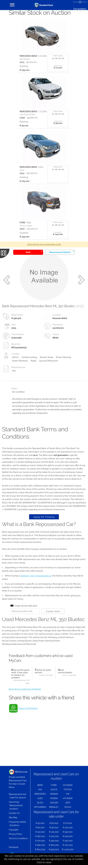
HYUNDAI (68, 785)
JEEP (67, 802)
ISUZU (40, 802)
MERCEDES (40, 794)
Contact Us (14, 813)
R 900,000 (54, 849)
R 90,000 (54, 827)
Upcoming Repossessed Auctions (16, 805)
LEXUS (54, 789)
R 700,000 (68, 845)
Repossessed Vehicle (61, 252)
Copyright (13, 829)
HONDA (54, 798)
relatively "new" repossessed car (35, 575)
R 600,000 (54, 845)
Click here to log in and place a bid (44, 244)
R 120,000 (54, 832)
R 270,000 (40, 840)
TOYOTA (68, 789)
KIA (40, 789)
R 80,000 (40, 827)
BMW (40, 785)
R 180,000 (40, 836)
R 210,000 (54, 836)
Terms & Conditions (18, 838)
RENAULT (54, 807)
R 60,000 (53, 823)
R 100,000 (68, 827)
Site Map (13, 817)
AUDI (40, 798)
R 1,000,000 (67, 849)
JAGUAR (54, 802)
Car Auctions (79, 9)
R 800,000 (40, 849)
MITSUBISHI (40, 807)
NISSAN (54, 794)
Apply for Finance (43, 517)
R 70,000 (67, 823)
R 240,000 (68, 836)
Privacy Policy (15, 834)
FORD (54, 785)
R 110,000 (40, 832)
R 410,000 (68, 840)
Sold (34, 252)
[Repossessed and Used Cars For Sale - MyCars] (44, 5)
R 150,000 (68, 832)
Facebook (13, 847)
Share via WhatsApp (28, 708)
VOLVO (67, 807)
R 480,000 (40, 845)
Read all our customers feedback (25, 689)
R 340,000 (54, 840)
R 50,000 (40, 823)
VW (68, 794)
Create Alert (53, 611)
